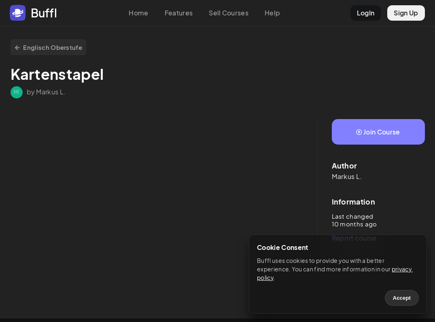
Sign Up (406, 13)
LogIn (366, 13)
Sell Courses (228, 13)
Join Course (378, 132)
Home (138, 13)
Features (179, 13)
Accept (402, 298)
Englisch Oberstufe (49, 47)
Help (272, 13)
